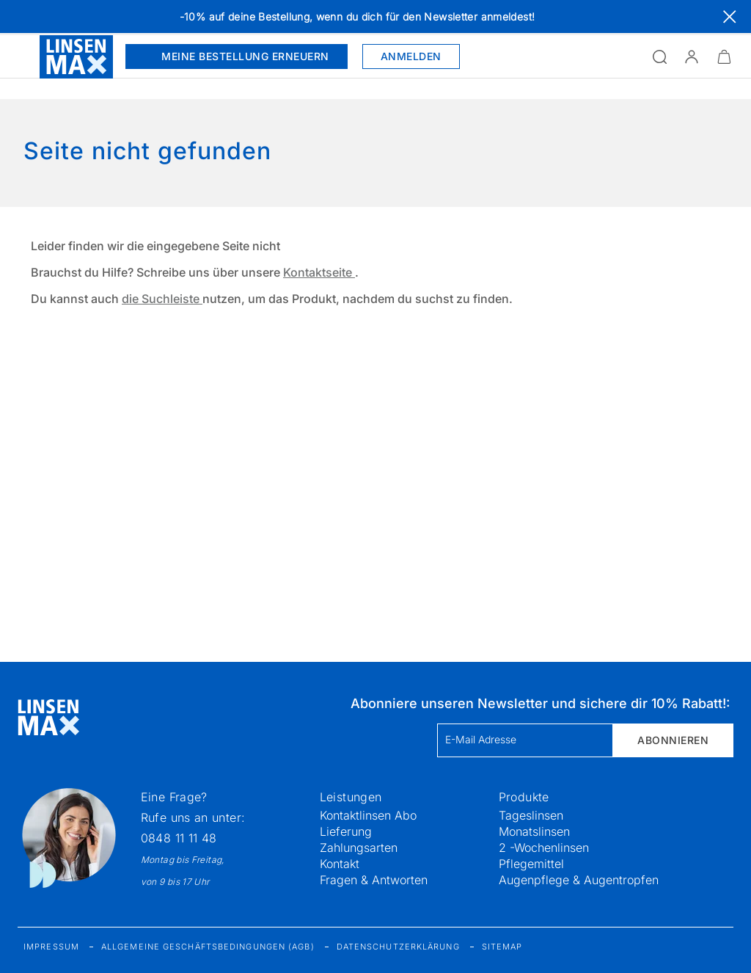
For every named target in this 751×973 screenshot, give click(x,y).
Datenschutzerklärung (398, 946)
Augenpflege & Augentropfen (579, 879)
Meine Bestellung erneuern (236, 56)
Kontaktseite (319, 272)
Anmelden (411, 56)
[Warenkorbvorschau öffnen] (724, 56)
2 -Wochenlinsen (544, 847)
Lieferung (346, 831)
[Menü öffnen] (20, 56)
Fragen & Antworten (374, 879)
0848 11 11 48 (179, 838)
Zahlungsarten (359, 847)
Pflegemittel (531, 863)
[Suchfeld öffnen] (659, 56)
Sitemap (502, 946)
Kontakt (339, 863)
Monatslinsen (534, 831)
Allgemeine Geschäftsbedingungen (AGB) (208, 946)
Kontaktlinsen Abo (368, 815)
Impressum (51, 946)
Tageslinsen (531, 815)
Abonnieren (672, 740)
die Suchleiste (162, 298)
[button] (691, 56)
